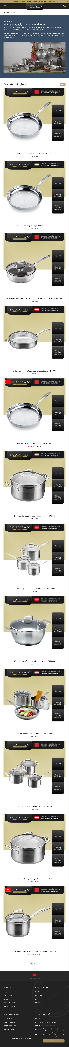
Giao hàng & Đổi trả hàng (11, 1029)
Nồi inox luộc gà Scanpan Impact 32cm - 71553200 (34, 661)
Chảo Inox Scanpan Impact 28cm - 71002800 (34, 226)
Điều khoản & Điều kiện (10, 1003)
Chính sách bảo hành (10, 1026)
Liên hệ (37, 1018)
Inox (36, 999)
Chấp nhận (54, 1041)
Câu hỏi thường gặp (9, 1018)
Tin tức (6, 999)
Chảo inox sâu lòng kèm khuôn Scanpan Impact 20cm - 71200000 (34, 298)
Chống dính (38, 995)
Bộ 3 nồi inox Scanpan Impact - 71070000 (34, 806)
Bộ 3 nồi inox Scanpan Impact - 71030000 (34, 734)
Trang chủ (6, 992)
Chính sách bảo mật (9, 1006)
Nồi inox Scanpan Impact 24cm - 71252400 (34, 879)
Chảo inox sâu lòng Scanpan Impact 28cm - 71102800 (34, 371)
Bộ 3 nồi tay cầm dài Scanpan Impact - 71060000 (34, 588)
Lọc (62, 85)
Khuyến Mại (38, 992)
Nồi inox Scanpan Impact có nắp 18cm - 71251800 (34, 516)
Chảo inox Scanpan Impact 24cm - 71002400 (34, 443)
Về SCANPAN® (8, 995)
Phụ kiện (37, 1003)
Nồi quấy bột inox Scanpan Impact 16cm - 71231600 (34, 951)
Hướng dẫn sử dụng (9, 1022)
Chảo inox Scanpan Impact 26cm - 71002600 (34, 153)
